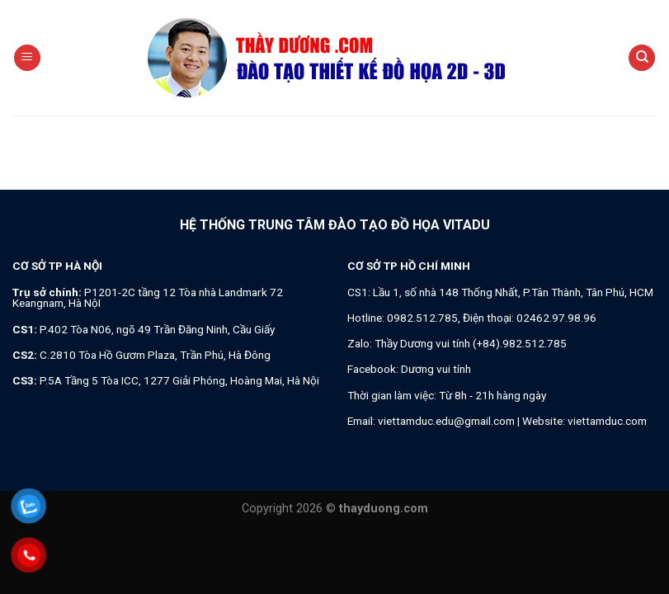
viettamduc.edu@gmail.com (446, 420)
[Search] (642, 58)
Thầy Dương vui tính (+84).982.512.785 (471, 343)
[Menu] (27, 58)
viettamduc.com (607, 420)
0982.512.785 (422, 317)
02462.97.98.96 (556, 317)
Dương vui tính (436, 368)
